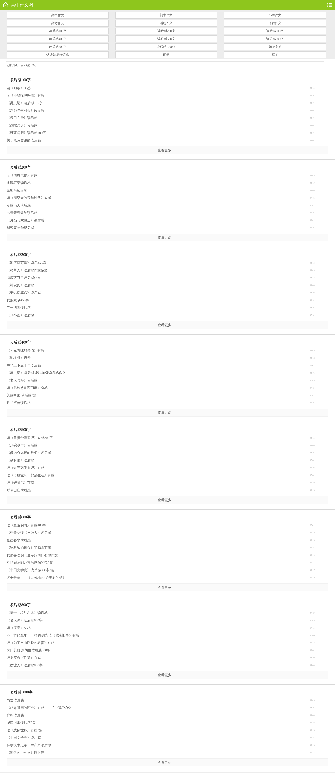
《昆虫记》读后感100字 (25, 103)
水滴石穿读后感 (19, 183)
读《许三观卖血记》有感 (25, 468)
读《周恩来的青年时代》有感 (29, 198)
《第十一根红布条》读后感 (27, 613)
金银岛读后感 (17, 190)
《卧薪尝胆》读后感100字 (26, 133)
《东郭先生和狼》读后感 (25, 110)
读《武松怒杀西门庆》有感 (27, 388)
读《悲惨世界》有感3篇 (25, 730)
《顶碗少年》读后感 (22, 445)
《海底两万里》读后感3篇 (26, 263)
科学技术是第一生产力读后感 (29, 745)
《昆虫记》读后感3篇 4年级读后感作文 (36, 373)
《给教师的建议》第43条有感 (29, 547)
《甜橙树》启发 (19, 358)
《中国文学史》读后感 (24, 737)
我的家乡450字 (18, 300)
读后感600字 (275, 39)
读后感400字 (58, 39)
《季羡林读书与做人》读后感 (29, 532)
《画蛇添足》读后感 (22, 125)
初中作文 (166, 15)
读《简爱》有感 (19, 628)
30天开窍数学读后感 (22, 213)
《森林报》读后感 (20, 460)
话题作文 (166, 23)
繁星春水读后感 (19, 540)
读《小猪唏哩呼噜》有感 (25, 95)
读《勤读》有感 (19, 88)
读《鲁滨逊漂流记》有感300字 (30, 438)
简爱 (166, 54)
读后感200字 (166, 31)
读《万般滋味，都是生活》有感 (30, 475)
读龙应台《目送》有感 (24, 658)
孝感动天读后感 (19, 205)
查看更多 (164, 150)
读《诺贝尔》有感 (20, 482)
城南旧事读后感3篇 (21, 722)
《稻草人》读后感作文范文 (27, 270)
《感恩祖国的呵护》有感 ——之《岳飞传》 (39, 708)
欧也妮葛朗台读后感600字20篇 (30, 562)
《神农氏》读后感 (20, 285)
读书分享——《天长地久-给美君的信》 (36, 577)
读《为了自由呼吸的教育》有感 (30, 643)
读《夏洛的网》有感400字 (26, 525)
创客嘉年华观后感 (20, 228)
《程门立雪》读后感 (22, 118)
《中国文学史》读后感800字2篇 (30, 570)
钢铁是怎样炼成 (57, 54)
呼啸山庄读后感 (19, 490)
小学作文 (275, 15)
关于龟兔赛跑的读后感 (24, 140)
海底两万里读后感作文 (24, 278)
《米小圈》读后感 (20, 315)
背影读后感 (15, 715)
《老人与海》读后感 (22, 380)
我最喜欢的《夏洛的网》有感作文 (32, 555)
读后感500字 (166, 39)
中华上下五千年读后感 (24, 365)
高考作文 (57, 23)
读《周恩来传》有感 (22, 175)
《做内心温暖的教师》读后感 (29, 453)
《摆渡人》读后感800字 (25, 665)
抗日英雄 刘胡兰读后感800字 (28, 650)
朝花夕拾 (275, 47)
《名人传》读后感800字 (25, 620)
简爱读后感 (15, 700)
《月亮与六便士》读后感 (25, 220)
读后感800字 (58, 47)
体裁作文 (275, 23)
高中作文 (57, 15)
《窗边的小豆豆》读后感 (25, 752)
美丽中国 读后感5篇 (22, 395)
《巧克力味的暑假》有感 (25, 350)
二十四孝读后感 (19, 307)
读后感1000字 (166, 47)
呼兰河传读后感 (19, 403)
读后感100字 (58, 31)
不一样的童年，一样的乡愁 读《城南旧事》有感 (43, 635)
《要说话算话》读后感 (24, 292)
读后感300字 (275, 31)
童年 (275, 54)
